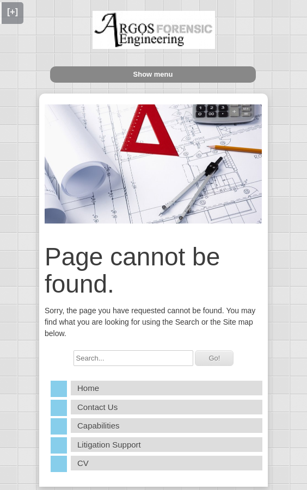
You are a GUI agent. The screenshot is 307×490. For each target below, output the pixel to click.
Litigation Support (109, 444)
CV (83, 463)
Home (88, 388)
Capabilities (98, 425)
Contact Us (97, 407)
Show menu (153, 74)
